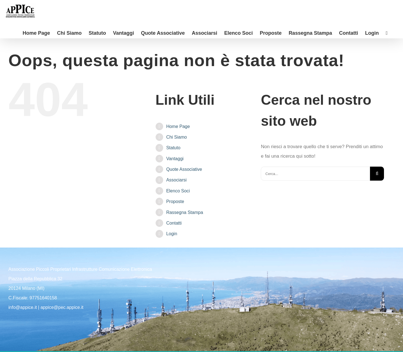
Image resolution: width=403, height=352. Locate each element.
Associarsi (176, 180)
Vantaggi (175, 158)
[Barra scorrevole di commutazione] (387, 32)
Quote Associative (184, 169)
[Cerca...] (315, 174)
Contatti (174, 223)
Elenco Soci (178, 190)
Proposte (175, 201)
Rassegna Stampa (184, 212)
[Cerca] (377, 174)
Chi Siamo (176, 137)
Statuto (173, 147)
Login (171, 233)
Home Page (178, 126)
